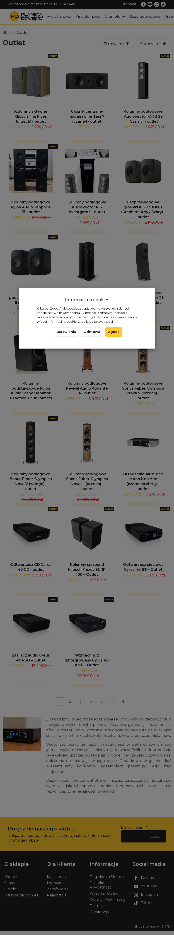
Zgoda (114, 332)
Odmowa (92, 332)
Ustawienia (66, 332)
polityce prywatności (97, 321)
